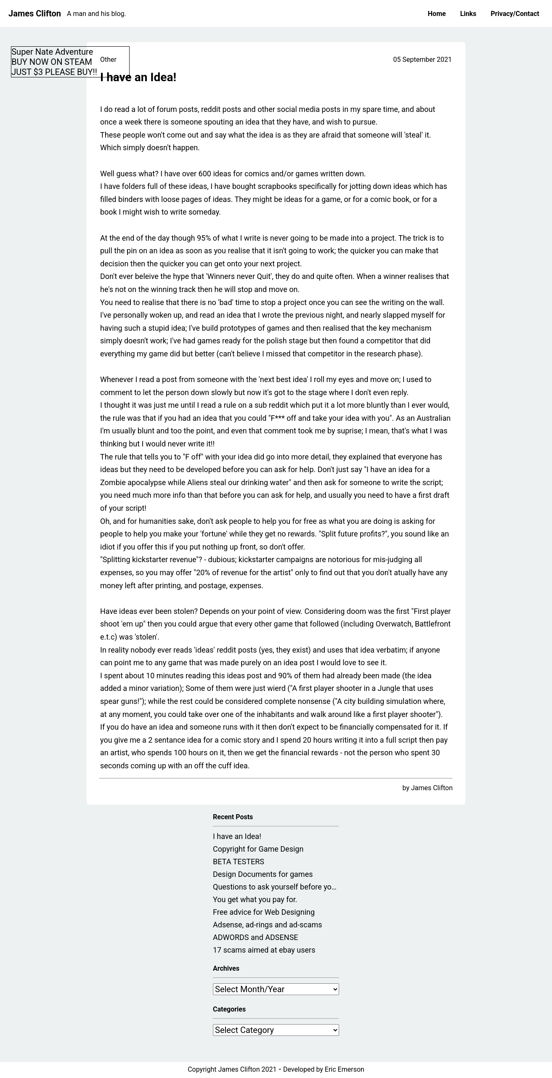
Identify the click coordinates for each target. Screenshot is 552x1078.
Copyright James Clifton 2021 (232, 1069)
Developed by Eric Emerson (323, 1069)
